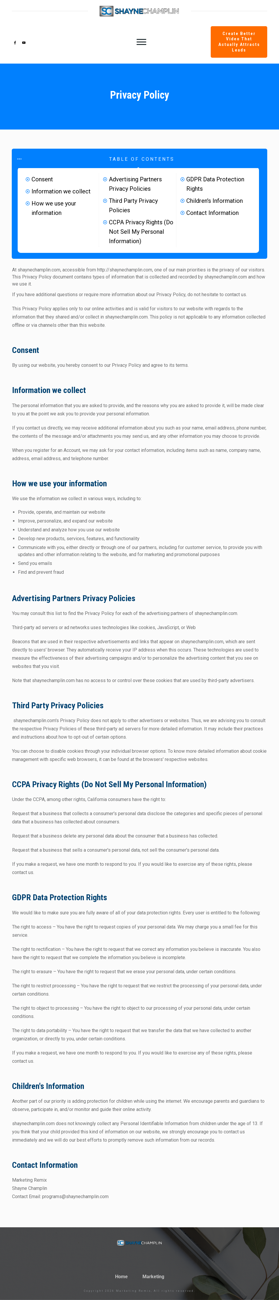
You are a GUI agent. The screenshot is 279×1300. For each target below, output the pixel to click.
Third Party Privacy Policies (133, 205)
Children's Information (214, 200)
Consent (42, 179)
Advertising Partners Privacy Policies (135, 184)
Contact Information (212, 212)
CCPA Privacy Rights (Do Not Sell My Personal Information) (141, 232)
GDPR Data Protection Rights (215, 184)
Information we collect (61, 191)
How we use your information (53, 208)
